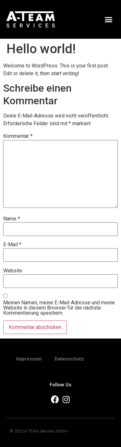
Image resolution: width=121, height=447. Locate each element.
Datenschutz (69, 359)
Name (11, 218)
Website (12, 270)
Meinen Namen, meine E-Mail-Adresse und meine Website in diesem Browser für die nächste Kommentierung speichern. (59, 308)
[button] (109, 19)
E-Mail (12, 244)
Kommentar (18, 136)
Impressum (29, 359)
